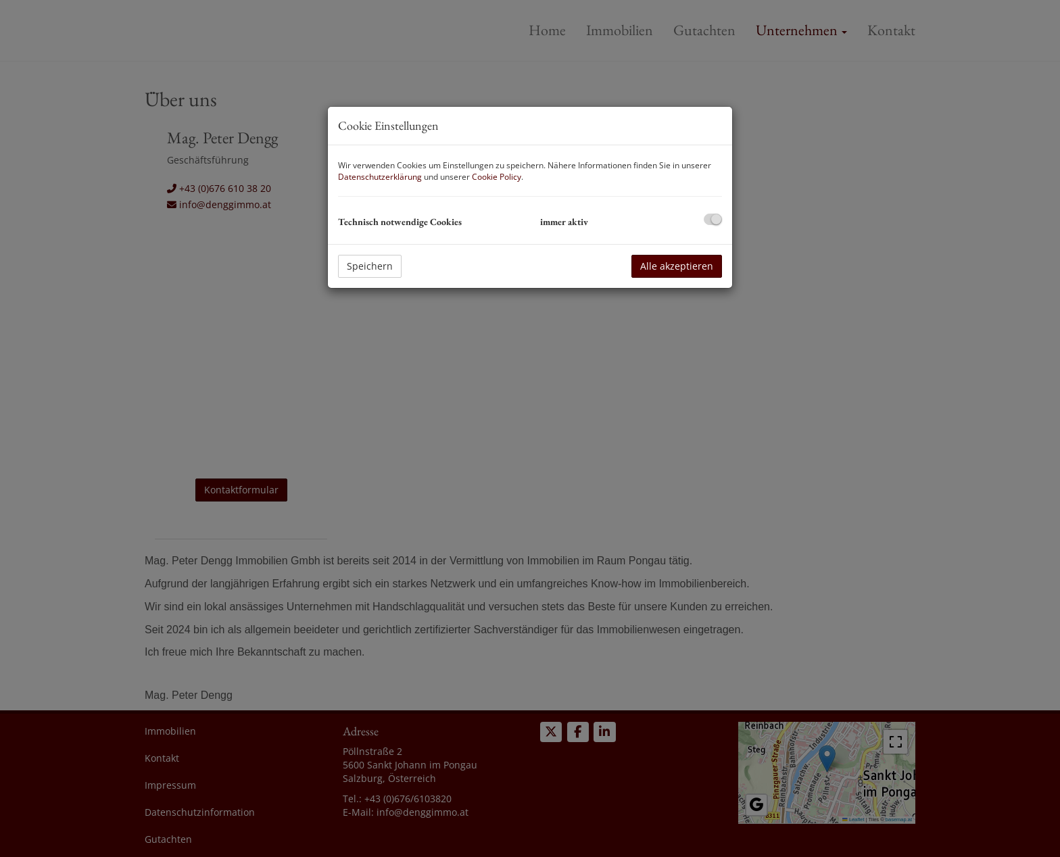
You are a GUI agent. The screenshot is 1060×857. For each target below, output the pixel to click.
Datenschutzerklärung (380, 176)
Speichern (370, 266)
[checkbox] (713, 219)
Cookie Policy (496, 176)
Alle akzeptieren (676, 266)
